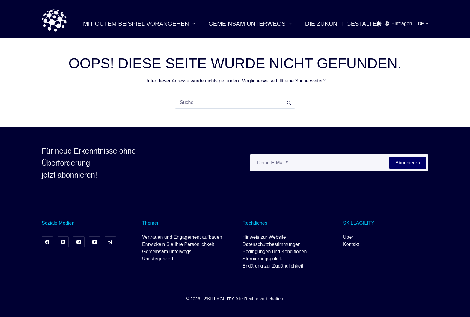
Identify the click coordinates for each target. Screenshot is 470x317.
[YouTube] (94, 242)
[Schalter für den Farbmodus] (379, 24)
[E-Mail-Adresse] (319, 163)
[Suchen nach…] (229, 103)
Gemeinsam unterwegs (251, 23)
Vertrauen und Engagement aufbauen (182, 237)
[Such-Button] (289, 103)
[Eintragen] (398, 23)
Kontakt (351, 244)
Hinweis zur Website (264, 237)
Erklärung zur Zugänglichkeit (272, 265)
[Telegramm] (110, 242)
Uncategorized (157, 258)
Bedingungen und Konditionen (274, 251)
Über (348, 237)
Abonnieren (407, 162)
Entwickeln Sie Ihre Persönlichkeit (178, 244)
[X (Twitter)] (63, 242)
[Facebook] (47, 242)
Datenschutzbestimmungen (271, 244)
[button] (423, 23)
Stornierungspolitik (262, 258)
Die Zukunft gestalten (347, 23)
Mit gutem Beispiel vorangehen (140, 23)
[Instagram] (79, 242)
